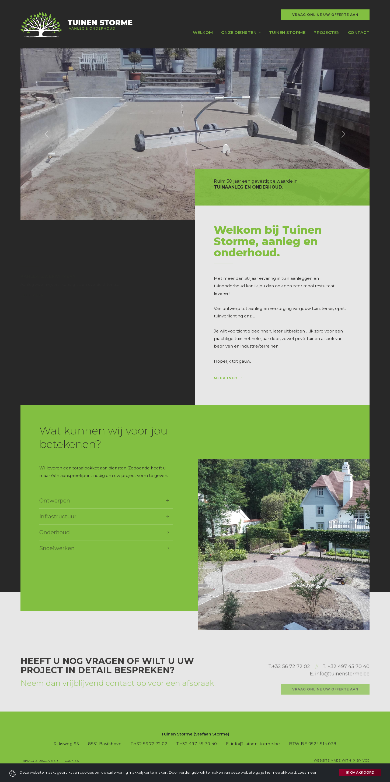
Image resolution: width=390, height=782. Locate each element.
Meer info (228, 378)
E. (312, 694)
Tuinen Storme (287, 32)
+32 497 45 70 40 (349, 687)
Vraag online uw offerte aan (325, 15)
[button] (46, 134)
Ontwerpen (104, 500)
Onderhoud (104, 532)
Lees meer (32, 283)
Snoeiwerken (104, 548)
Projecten (327, 32)
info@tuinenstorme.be (342, 694)
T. (270, 687)
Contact (359, 32)
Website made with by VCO (342, 760)
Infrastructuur (104, 516)
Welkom (203, 32)
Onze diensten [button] (239, 32)
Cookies (72, 761)
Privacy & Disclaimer (39, 761)
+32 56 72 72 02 (291, 687)
